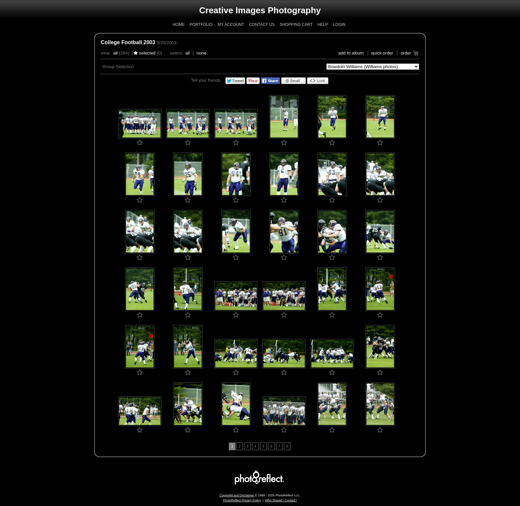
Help (323, 24)
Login (339, 24)
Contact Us (262, 24)
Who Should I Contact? (281, 500)
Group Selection (118, 66)
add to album (351, 53)
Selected (147, 53)
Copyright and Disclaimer (237, 495)
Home (178, 24)
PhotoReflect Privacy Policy (242, 500)
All (115, 53)
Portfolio (201, 24)
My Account (231, 24)
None (202, 53)
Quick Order (382, 53)
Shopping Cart (296, 24)
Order (406, 53)
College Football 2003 (128, 42)
